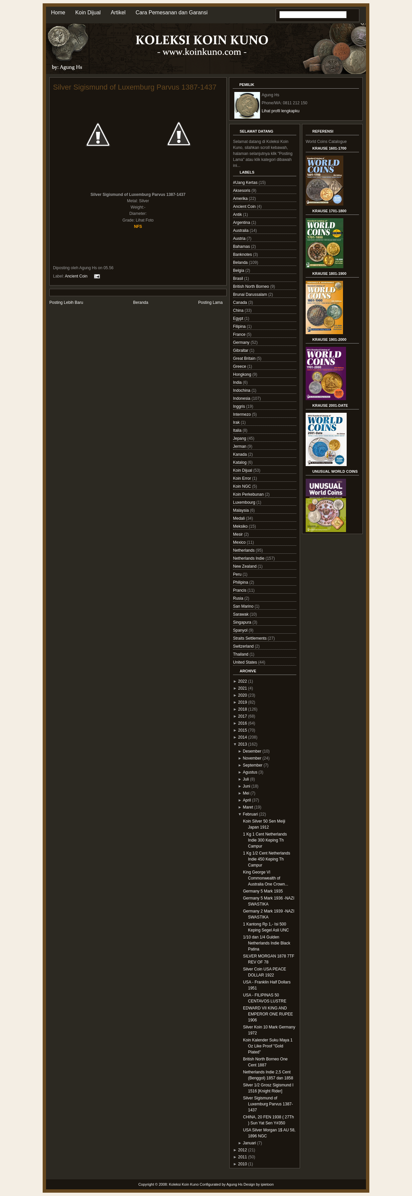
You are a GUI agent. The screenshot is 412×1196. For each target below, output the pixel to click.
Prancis (240, 590)
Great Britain (245, 358)
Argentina (242, 222)
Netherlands (244, 550)
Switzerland (244, 646)
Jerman (240, 446)
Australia (241, 230)
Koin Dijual (88, 12)
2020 (242, 695)
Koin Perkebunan (249, 494)
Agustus (250, 772)
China (239, 310)
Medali (239, 518)
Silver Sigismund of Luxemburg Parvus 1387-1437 (134, 87)
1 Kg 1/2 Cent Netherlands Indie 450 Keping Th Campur (266, 859)
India (238, 382)
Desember (252, 751)
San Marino (244, 606)
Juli (246, 779)
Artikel (118, 12)
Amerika (241, 198)
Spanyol (241, 630)
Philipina (241, 582)
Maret (248, 807)
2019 (242, 702)
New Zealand (245, 566)
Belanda (241, 262)
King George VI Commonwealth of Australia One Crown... (265, 878)
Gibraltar (241, 350)
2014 (242, 737)
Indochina (242, 390)
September (253, 765)
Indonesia (242, 398)
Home (58, 12)
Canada (240, 302)
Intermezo (242, 414)
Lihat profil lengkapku (280, 111)
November (252, 758)
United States (245, 662)
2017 (242, 716)
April (247, 800)
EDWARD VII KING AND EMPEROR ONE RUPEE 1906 (268, 1014)
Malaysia (241, 510)
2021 (242, 688)
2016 (242, 723)
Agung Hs (234, 1184)
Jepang (240, 438)
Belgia (239, 270)
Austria (240, 238)
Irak (237, 422)
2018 (242, 709)
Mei (246, 793)
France (240, 334)
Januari (249, 1143)
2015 (242, 730)
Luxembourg (244, 502)
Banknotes (243, 254)
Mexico (240, 542)
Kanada (240, 454)
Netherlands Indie (249, 558)
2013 (242, 744)
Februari (250, 814)
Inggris (239, 406)
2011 (242, 1157)
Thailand (241, 654)
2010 (242, 1164)
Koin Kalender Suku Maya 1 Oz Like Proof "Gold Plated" (268, 1046)
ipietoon (267, 1184)
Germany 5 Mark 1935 (263, 891)
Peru (238, 574)
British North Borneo (251, 286)
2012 (242, 1150)
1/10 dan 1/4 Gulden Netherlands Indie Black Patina (266, 943)
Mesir (238, 534)
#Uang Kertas (246, 182)
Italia (238, 430)
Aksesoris (242, 190)
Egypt (238, 318)
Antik (238, 214)
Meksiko (241, 526)
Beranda (140, 302)
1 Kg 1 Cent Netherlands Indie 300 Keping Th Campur (265, 840)
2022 (242, 681)
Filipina (240, 326)
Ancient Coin (76, 276)
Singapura (242, 622)
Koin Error (242, 478)
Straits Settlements (250, 638)
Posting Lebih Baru (66, 302)
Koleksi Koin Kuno (184, 1184)
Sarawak (241, 614)
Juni (246, 786)
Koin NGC (242, 486)
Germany (242, 342)
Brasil (238, 278)
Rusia (238, 598)
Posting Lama (210, 302)
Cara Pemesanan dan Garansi (172, 12)
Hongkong (242, 374)
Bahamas (242, 246)
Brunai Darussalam (250, 294)
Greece (240, 366)
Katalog (240, 462)
